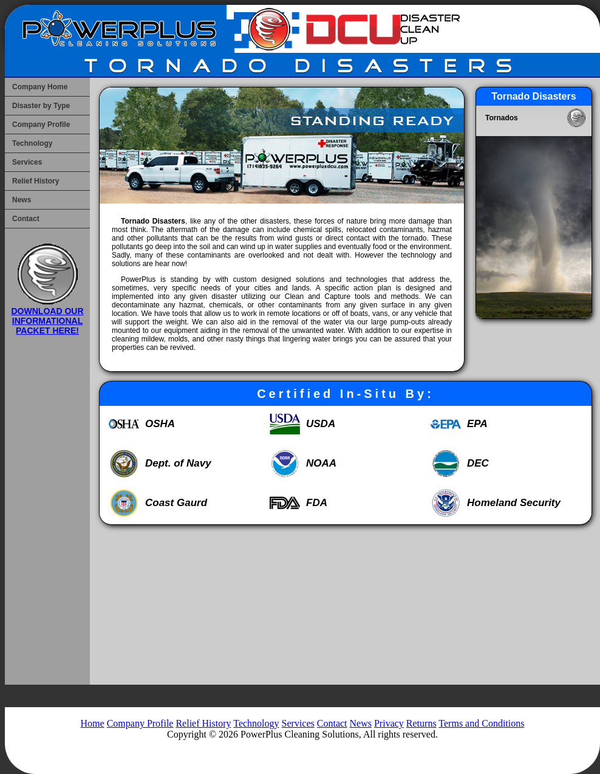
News (21, 200)
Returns (421, 723)
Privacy (389, 723)
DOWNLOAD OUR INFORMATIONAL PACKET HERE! (48, 315)
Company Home (39, 87)
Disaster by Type (41, 105)
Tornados (501, 118)
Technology (32, 143)
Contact (25, 218)
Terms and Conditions (481, 723)
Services (27, 162)
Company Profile (41, 124)
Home (92, 723)
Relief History (35, 181)
